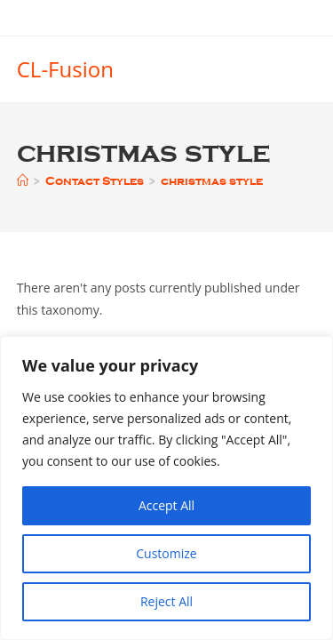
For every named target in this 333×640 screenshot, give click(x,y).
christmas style (212, 181)
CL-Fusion (65, 69)
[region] (166, 488)
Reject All (166, 601)
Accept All (166, 505)
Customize (166, 553)
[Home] (22, 181)
